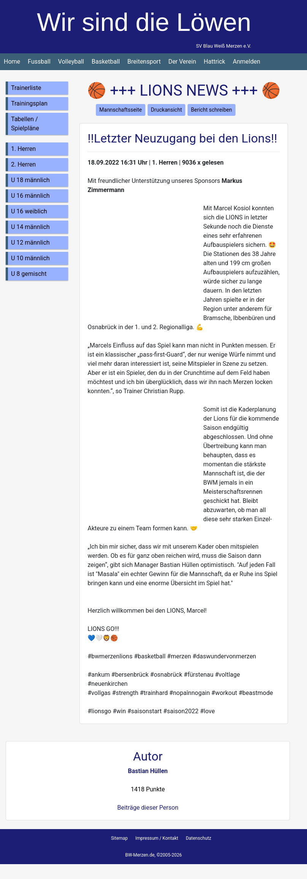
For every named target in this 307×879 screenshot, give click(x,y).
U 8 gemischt (28, 273)
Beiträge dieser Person (147, 807)
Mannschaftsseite (120, 110)
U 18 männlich (30, 180)
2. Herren (23, 164)
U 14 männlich (30, 227)
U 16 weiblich (29, 211)
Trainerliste (26, 87)
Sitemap (119, 838)
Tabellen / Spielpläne (25, 123)
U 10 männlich (30, 258)
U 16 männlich (30, 195)
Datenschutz (198, 838)
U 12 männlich (30, 242)
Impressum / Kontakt (156, 838)
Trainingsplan (29, 103)
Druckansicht (166, 110)
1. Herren (23, 148)
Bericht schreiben (211, 110)
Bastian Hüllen (147, 771)
